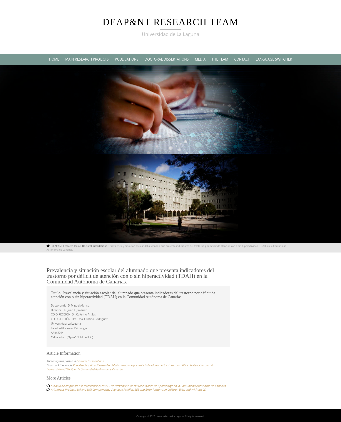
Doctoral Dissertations (167, 59)
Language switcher (274, 59)
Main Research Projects (87, 59)
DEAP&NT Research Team (171, 22)
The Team (220, 59)
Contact (242, 59)
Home (54, 59)
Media (200, 59)
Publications (127, 59)
